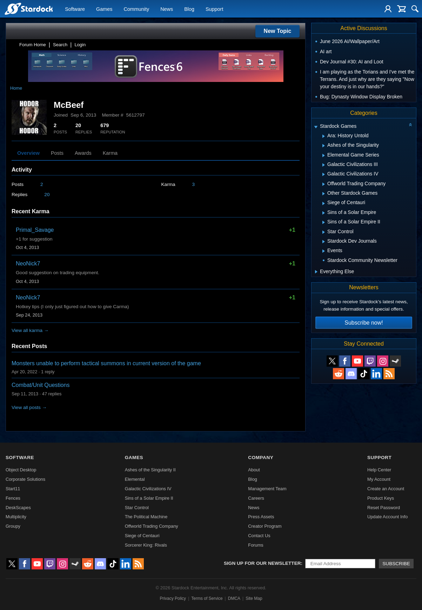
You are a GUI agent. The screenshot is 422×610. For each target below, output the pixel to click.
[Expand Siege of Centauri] (323, 203)
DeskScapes (18, 507)
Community (136, 9)
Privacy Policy (173, 598)
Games (104, 9)
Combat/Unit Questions (40, 385)
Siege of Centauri (142, 535)
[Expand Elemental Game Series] (323, 155)
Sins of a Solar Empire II (149, 498)
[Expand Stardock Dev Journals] (323, 241)
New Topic (278, 31)
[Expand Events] (323, 251)
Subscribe (396, 563)
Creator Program (264, 526)
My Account (378, 479)
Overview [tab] (28, 153)
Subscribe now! (363, 323)
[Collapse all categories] (410, 124)
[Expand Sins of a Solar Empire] (323, 213)
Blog (189, 9)
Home (16, 88)
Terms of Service (206, 598)
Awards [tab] (83, 153)
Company (260, 457)
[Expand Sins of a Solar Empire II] (323, 222)
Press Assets (261, 516)
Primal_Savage (35, 230)
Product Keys (380, 498)
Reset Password (383, 507)
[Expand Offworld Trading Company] (323, 184)
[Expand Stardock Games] (315, 127)
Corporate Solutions (25, 479)
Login (80, 44)
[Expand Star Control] (323, 232)
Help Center (379, 469)
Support (214, 9)
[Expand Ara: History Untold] (323, 136)
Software (75, 9)
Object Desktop (21, 469)
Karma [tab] (110, 153)
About (254, 469)
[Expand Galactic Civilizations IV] (323, 174)
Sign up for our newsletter (262, 563)
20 (46, 194)
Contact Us (259, 535)
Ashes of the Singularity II (150, 469)
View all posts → (29, 407)
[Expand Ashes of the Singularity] (323, 145)
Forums (255, 545)
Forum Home (32, 44)
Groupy (13, 526)
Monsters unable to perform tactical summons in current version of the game (106, 363)
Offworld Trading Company (151, 526)
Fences (13, 498)
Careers (256, 498)
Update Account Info (387, 516)
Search (60, 44)
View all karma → (30, 330)
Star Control (137, 507)
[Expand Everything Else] (316, 271)
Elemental (135, 479)
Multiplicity (16, 516)
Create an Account (385, 488)
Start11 (13, 488)
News (166, 9)
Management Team (267, 488)
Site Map (254, 598)
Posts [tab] (57, 153)
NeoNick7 (28, 263)
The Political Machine (146, 516)
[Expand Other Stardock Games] (323, 193)
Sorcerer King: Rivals (146, 545)
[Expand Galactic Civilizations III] (323, 165)
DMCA (234, 598)
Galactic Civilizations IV (148, 488)
